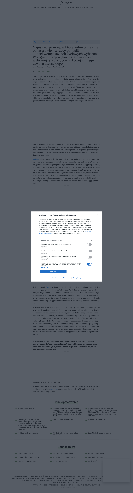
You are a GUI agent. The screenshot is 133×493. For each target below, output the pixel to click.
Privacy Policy (77, 278)
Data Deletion (56, 278)
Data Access (66, 278)
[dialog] (66, 246)
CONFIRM (53, 271)
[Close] (98, 215)
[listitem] (66, 240)
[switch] (89, 244)
